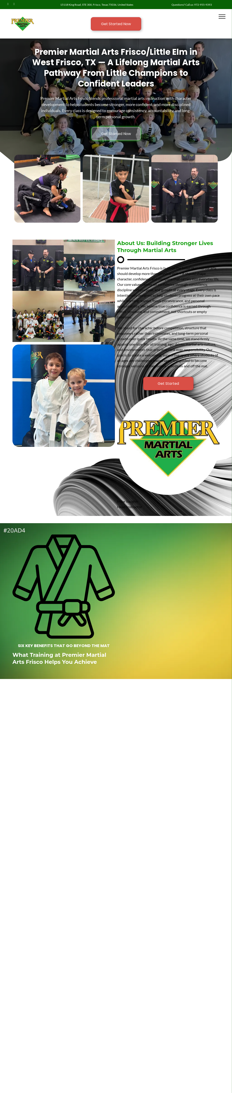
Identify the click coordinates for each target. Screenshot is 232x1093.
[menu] (222, 16)
